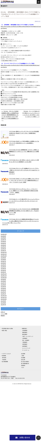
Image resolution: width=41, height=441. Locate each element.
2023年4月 (3, 266)
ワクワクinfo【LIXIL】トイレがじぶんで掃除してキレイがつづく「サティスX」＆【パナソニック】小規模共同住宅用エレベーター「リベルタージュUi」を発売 (24, 180)
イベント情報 (4, 313)
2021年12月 (4, 295)
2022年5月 (3, 286)
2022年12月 (4, 273)
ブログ (22, 367)
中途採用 (4, 359)
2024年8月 (3, 237)
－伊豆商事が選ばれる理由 (7, 328)
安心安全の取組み (25, 361)
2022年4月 (3, 288)
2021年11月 (4, 297)
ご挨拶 (22, 355)
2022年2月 (3, 292)
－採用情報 (3, 355)
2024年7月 (3, 239)
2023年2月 (3, 270)
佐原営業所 (24, 346)
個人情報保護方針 (25, 363)
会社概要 (23, 357)
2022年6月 (3, 284)
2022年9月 (3, 279)
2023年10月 (4, 255)
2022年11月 (4, 275)
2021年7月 (3, 304)
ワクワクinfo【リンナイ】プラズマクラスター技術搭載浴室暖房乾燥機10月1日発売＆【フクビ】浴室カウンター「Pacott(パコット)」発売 (24, 210)
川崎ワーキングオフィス (27, 336)
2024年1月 (3, 250)
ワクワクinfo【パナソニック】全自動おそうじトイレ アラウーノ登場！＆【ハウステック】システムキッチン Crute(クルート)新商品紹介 (24, 170)
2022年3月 (3, 290)
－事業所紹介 (24, 328)
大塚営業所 (24, 338)
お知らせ (3, 312)
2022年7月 (3, 282)
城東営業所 (24, 332)
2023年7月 (3, 261)
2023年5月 (3, 264)
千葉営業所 (24, 342)
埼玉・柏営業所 (25, 340)
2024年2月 (3, 248)
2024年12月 (4, 234)
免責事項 (23, 365)
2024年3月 (3, 246)
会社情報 (23, 353)
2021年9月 (3, 301)
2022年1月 (3, 293)
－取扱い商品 (4, 330)
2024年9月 (3, 236)
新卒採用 (4, 357)
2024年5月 (3, 243)
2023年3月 (3, 268)
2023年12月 (4, 252)
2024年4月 (3, 245)
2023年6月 (3, 263)
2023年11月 (4, 254)
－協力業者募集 (4, 361)
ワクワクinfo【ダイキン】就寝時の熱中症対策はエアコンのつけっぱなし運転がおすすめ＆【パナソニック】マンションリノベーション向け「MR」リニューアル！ (20, 221)
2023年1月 (3, 272)
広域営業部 (24, 330)
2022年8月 (3, 281)
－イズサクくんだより (6, 353)
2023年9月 (3, 257)
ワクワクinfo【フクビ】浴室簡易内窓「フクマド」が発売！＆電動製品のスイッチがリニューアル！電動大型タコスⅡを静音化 (24, 151)
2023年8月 (3, 259)
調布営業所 (24, 334)
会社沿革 (23, 359)
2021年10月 (4, 299)
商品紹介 (3, 315)
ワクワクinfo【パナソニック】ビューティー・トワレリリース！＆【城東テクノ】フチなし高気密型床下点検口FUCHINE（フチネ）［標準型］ (23, 190)
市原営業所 (24, 344)
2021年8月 (3, 302)
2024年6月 (3, 241)
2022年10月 (4, 277)
